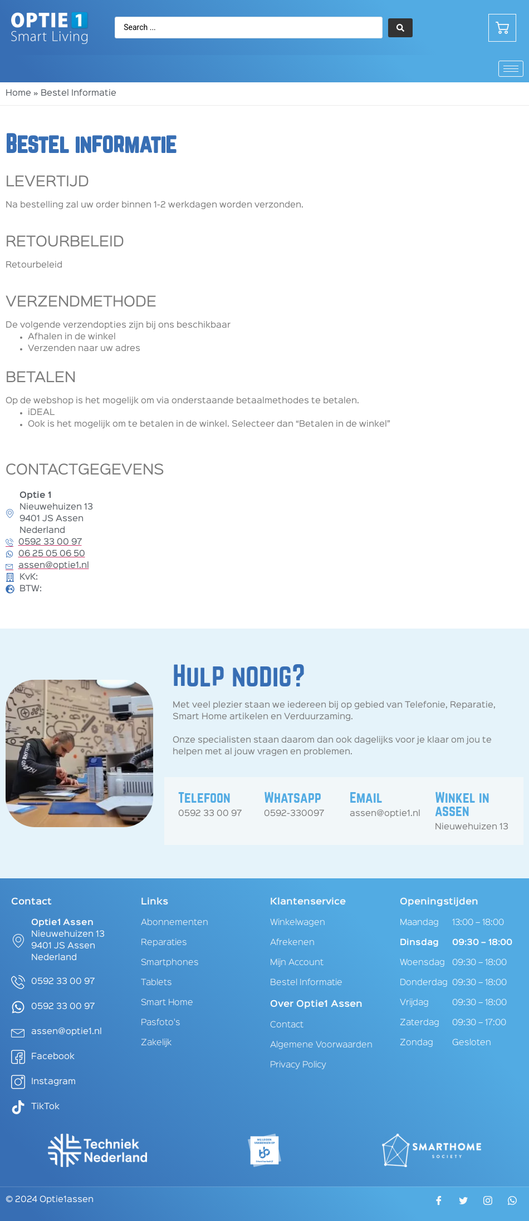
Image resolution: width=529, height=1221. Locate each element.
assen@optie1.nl (385, 814)
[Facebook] (438, 1204)
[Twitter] (463, 1204)
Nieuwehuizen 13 (471, 827)
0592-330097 (294, 814)
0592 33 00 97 (210, 814)
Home (18, 93)
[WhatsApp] (512, 1203)
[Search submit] (400, 27)
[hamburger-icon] (510, 69)
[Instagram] (487, 1203)
